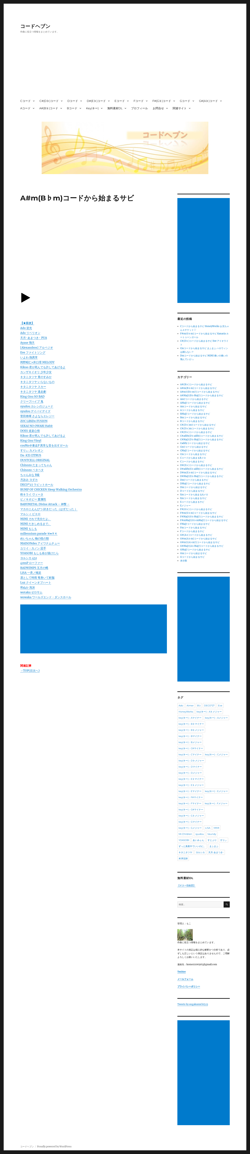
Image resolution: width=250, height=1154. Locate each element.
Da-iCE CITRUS (30, 455)
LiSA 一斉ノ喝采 (30, 572)
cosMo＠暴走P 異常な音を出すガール (44, 445)
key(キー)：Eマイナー (190, 791)
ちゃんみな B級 (30, 474)
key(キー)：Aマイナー (190, 717)
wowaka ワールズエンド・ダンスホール (45, 597)
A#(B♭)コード (48, 108)
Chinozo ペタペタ (32, 470)
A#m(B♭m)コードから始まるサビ (198, 388)
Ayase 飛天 (27, 342)
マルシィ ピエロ (30, 514)
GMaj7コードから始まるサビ (195, 549)
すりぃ (223, 840)
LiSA (207, 827)
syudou (200, 834)
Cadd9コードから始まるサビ (195, 443)
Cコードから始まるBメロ (193, 457)
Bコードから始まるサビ (192, 421)
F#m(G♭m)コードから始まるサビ (198, 512)
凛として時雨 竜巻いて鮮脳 (37, 577)
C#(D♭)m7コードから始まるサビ (198, 424)
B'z (199, 705)
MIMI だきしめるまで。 (35, 523)
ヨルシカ (200, 852)
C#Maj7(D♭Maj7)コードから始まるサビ (201, 439)
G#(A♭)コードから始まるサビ (196, 534)
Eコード (120, 101)
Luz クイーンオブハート (35, 582)
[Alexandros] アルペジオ (36, 347)
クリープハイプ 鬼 (31, 401)
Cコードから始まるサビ (192, 461)
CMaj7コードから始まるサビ (195, 450)
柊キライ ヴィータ (31, 494)
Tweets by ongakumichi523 (192, 1004)
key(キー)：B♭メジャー (191, 730)
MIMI (216, 827)
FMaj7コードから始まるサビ (195, 523)
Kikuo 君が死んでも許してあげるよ (42, 367)
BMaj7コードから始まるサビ (195, 413)
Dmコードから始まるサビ (193, 487)
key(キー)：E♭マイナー (191, 778)
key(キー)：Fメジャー (216, 803)
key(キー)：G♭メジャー (191, 815)
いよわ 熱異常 (29, 357)
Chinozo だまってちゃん (36, 465)
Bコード (72, 108)
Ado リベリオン (30, 333)
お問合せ (158, 108)
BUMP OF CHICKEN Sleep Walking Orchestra (51, 489)
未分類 (183, 560)
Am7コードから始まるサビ (194, 399)
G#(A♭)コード (208, 101)
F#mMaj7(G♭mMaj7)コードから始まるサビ (204, 520)
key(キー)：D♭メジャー (191, 760)
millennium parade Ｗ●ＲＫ (38, 533)
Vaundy (211, 834)
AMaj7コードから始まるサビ (195, 402)
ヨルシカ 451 (28, 558)
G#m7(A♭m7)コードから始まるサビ (200, 542)
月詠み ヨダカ (29, 479)
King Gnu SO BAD (32, 396)
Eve (220, 705)
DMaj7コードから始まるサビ (195, 483)
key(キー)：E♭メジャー (191, 785)
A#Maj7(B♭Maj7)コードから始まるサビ (201, 395)
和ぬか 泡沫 (27, 587)
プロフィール (139, 108)
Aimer (190, 705)
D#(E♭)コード (96, 101)
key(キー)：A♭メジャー (209, 711)
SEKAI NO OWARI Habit (36, 426)
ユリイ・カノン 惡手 (33, 548)
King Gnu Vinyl (30, 440)
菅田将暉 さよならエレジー (37, 416)
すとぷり (212, 840)
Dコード (72, 101)
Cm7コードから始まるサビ (194, 446)
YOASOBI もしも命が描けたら (39, 553)
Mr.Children (185, 834)
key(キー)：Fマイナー (190, 803)
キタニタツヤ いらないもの (37, 382)
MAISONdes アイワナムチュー (40, 543)
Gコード (185, 101)
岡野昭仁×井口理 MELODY (37, 362)
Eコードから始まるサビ (192, 501)
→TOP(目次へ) (30, 670)
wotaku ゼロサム (31, 592)
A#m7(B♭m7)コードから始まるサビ (199, 391)
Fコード (139, 101)
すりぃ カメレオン (31, 450)
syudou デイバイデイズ (35, 411)
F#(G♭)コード (161, 101)
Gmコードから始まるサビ (193, 553)
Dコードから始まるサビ (192, 490)
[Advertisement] (125, 69)
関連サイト (180, 108)
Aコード (25, 108)
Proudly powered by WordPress (54, 1146)
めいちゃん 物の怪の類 (34, 538)
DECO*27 (209, 705)
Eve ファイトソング (32, 352)
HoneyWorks (186, 711)
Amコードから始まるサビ (193, 406)
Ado (181, 705)
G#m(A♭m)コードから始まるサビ (198, 538)
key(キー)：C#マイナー (191, 748)
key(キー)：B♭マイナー (191, 723)
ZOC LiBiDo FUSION (33, 421)
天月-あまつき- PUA (33, 337)
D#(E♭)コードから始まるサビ (196, 465)
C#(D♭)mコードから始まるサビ (197, 428)
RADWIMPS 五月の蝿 (34, 567)
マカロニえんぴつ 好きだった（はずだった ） (49, 509)
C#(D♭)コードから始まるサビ (196, 432)
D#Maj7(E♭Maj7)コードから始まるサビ (201, 476)
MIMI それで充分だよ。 (35, 519)
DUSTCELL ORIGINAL (35, 460)
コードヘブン (35, 26)
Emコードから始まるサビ (193, 498)
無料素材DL (114, 108)
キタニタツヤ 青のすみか (36, 377)
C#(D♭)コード (49, 101)
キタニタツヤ (185, 852)
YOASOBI (184, 840)
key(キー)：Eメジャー (216, 791)
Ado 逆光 (26, 328)
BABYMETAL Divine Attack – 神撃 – (44, 504)
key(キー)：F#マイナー (191, 797)
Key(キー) (92, 108)
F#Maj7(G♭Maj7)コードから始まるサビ (201, 516)
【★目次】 (27, 323)
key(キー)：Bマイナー (190, 736)
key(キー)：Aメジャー (216, 717)
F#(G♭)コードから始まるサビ (196, 509)
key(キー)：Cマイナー (190, 754)
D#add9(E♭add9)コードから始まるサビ (201, 468)
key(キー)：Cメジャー (216, 754)
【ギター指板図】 (186, 885)
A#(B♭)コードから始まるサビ (196, 384)
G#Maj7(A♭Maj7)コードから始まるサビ (201, 545)
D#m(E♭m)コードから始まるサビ (198, 472)
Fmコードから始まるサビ (193, 527)
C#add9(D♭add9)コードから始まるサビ (201, 435)
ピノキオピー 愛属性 (33, 499)
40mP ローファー (31, 563)
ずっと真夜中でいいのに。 (192, 846)
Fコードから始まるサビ (192, 531)
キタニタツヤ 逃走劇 (33, 391)
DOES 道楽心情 (30, 430)
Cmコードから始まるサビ (193, 454)
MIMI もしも (28, 528)
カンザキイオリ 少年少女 (36, 372)
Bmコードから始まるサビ (193, 417)
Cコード (25, 101)
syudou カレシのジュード (36, 406)
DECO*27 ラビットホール (36, 484)
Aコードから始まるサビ (192, 410)
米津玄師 (183, 858)
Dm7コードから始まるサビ (194, 479)
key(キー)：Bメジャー (190, 742)
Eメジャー (185, 505)
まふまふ (213, 846)
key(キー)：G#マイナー (191, 809)
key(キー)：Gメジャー (190, 827)
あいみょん (198, 840)
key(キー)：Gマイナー (190, 821)
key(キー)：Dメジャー (190, 772)
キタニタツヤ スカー (33, 386)
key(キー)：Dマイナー (190, 766)
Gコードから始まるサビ (192, 557)
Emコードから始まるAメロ (194, 494)
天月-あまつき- (216, 852)
